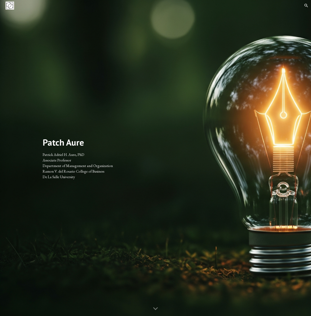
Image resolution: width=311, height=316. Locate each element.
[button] (306, 5)
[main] (97, 158)
